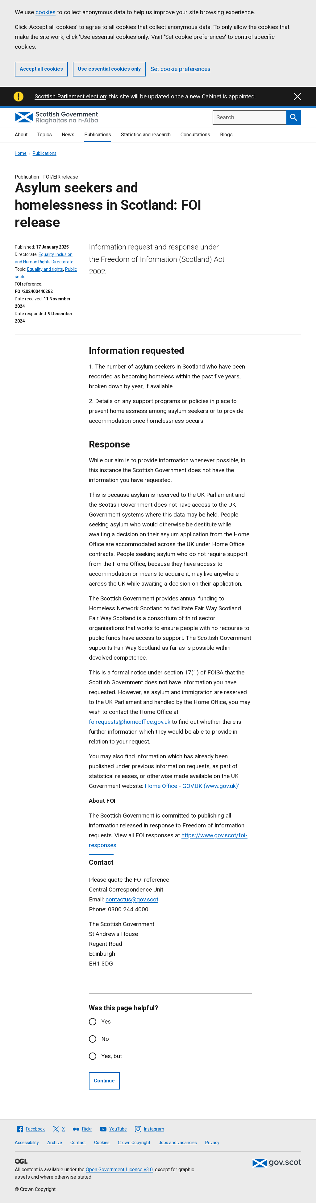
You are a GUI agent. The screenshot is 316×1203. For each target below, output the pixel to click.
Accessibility (27, 1142)
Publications (97, 135)
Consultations (195, 135)
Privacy (212, 1142)
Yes (106, 1021)
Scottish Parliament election (70, 96)
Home (21, 153)
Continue (104, 1081)
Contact (78, 1142)
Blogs (226, 135)
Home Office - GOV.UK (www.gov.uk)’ (192, 785)
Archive (54, 1142)
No (105, 1038)
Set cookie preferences (180, 68)
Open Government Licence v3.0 (119, 1169)
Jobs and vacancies (178, 1142)
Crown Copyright (134, 1142)
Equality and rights (45, 269)
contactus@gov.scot (132, 899)
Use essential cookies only (109, 69)
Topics (44, 135)
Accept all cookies (41, 69)
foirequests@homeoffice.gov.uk (129, 721)
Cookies (102, 1142)
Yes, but (111, 1056)
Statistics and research (146, 135)
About (21, 135)
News (68, 135)
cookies (45, 12)
